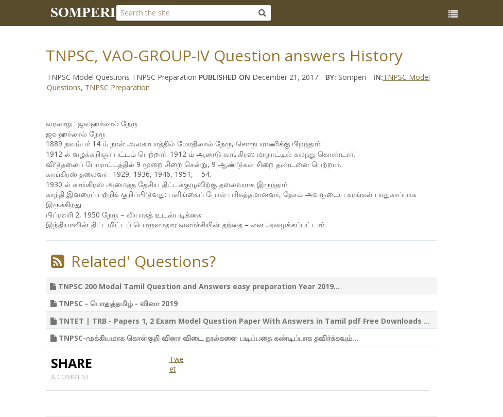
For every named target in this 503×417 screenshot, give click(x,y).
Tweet (176, 364)
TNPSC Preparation (117, 87)
